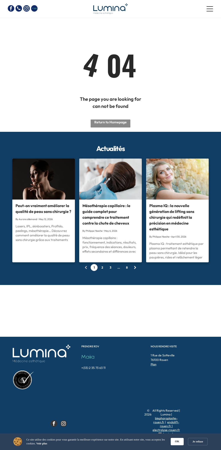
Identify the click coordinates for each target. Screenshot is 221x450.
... (118, 267)
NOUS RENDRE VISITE (164, 346)
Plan (153, 364)
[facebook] (11, 9)
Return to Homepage (110, 122)
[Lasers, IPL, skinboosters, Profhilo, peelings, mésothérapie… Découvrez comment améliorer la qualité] (43, 179)
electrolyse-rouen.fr (166, 430)
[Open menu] (210, 9)
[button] (198, 441)
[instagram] (26, 9)
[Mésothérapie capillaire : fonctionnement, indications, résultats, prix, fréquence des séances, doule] (110, 179)
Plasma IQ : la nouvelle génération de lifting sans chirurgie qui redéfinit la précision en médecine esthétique (171, 217)
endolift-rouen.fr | (169, 424)
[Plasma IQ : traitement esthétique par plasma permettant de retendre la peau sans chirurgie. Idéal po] (177, 179)
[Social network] (34, 9)
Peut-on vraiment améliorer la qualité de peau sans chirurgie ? (43, 208)
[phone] (19, 9)
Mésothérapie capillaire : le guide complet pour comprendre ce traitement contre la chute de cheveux (106, 214)
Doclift (174, 438)
